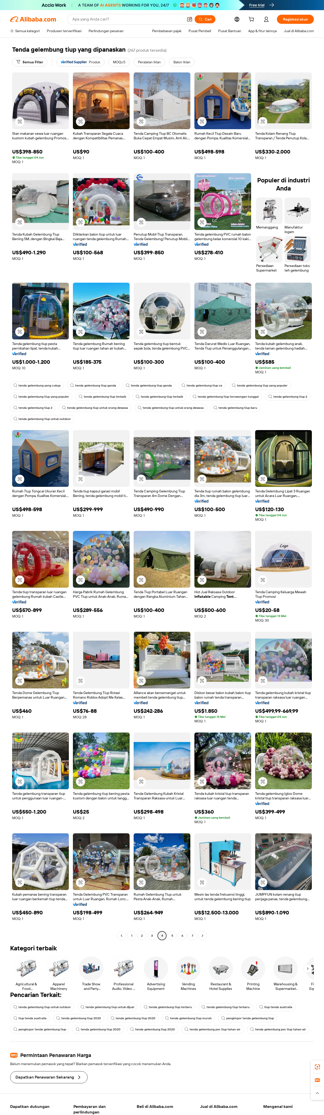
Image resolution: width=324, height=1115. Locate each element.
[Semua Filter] (29, 62)
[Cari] (205, 19)
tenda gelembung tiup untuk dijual (107, 1007)
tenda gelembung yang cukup (36, 385)
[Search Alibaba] (127, 19)
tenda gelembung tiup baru (235, 408)
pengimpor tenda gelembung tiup (247, 1018)
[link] (317, 1066)
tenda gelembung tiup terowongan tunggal (226, 397)
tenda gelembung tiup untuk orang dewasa (95, 408)
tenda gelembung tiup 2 (287, 397)
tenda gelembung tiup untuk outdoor (42, 419)
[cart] (252, 20)
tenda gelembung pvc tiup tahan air (212, 1029)
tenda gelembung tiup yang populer (260, 385)
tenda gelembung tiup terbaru (168, 1007)
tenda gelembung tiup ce (201, 385)
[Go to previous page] (121, 935)
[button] (190, 19)
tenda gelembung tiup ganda (93, 385)
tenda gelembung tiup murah (188, 1018)
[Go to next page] (202, 935)
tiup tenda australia (275, 1007)
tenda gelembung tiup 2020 (78, 1018)
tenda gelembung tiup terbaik (102, 397)
